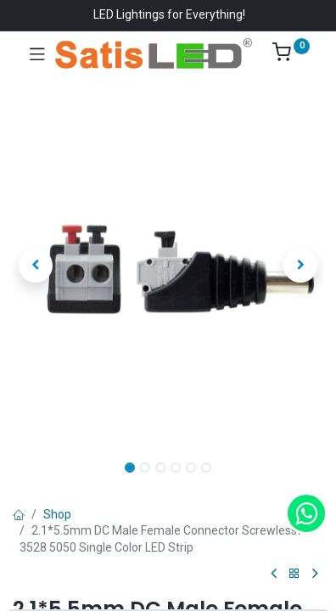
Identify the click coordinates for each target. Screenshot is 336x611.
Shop (57, 514)
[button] (36, 265)
